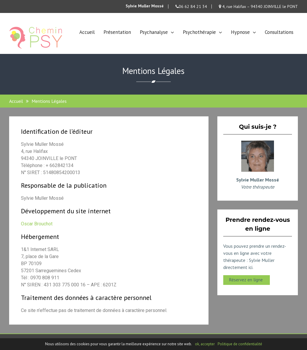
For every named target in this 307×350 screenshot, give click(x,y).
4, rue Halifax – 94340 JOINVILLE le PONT (258, 6)
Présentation (117, 32)
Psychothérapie (199, 32)
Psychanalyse (154, 32)
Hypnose (240, 32)
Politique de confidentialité (240, 343)
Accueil (87, 32)
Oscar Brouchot (36, 224)
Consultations (279, 32)
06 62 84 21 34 (191, 6)
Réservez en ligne (246, 280)
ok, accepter (205, 343)
